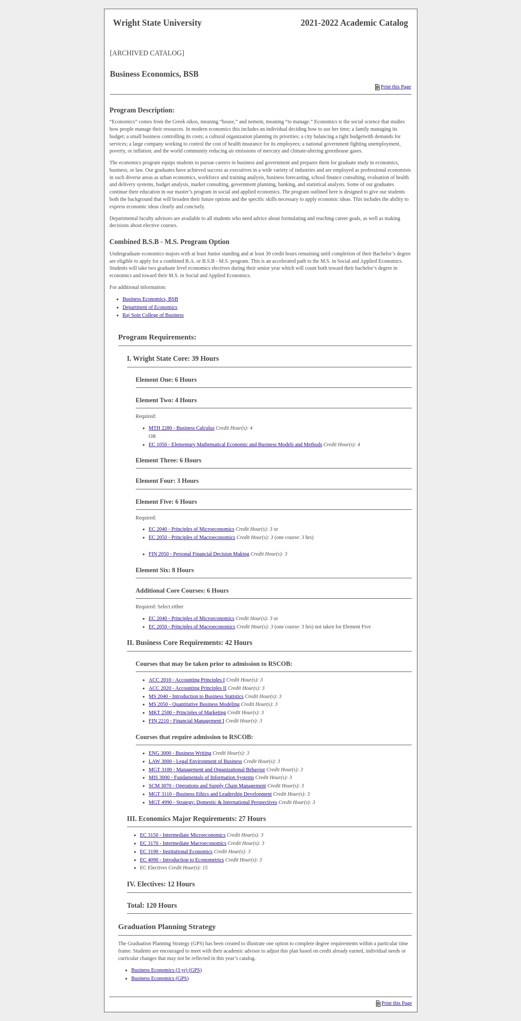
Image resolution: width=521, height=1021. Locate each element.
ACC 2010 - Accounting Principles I (187, 680)
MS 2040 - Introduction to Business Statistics (196, 696)
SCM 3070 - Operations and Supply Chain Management (207, 786)
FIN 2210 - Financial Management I (187, 721)
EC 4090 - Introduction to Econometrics (182, 860)
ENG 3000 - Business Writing (180, 753)
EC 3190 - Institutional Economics (176, 851)
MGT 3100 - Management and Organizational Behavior (207, 770)
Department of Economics (150, 307)
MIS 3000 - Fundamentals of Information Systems (201, 777)
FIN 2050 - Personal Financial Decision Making (199, 554)
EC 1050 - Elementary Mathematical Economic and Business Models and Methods (236, 444)
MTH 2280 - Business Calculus (182, 428)
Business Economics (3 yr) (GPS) (166, 970)
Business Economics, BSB (150, 299)
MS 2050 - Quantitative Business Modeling (194, 704)
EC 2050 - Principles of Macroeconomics (192, 537)
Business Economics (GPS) (160, 978)
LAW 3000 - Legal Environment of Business (195, 761)
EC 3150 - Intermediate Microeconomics (183, 835)
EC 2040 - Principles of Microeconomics (192, 529)
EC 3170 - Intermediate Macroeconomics (183, 843)
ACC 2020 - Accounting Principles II (188, 688)
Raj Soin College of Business (153, 315)
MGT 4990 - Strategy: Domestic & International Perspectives (213, 802)
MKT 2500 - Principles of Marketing (187, 712)
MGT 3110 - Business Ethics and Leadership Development (210, 794)
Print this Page (393, 87)
